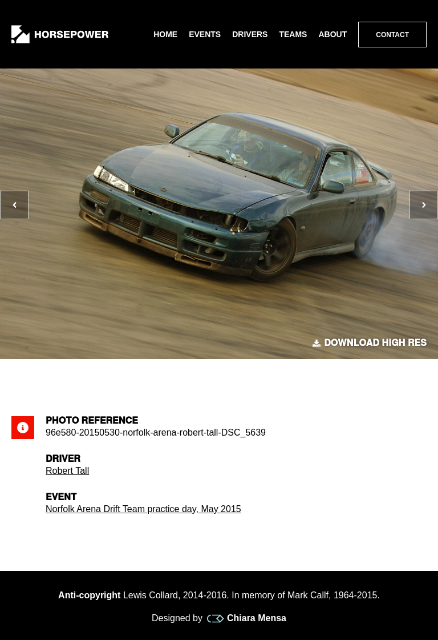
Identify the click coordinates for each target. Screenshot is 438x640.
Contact (392, 35)
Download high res (370, 343)
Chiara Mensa (246, 618)
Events (205, 34)
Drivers (249, 34)
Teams (293, 34)
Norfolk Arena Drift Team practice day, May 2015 (143, 509)
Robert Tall (67, 471)
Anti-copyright (89, 595)
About (332, 34)
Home (165, 34)
